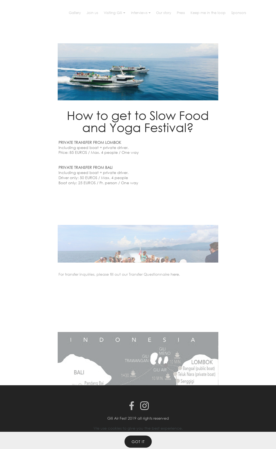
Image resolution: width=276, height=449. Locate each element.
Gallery (75, 12)
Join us (92, 12)
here (175, 275)
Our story (163, 12)
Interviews (139, 12)
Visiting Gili (113, 12)
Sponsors (238, 12)
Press (181, 12)
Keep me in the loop (208, 12)
